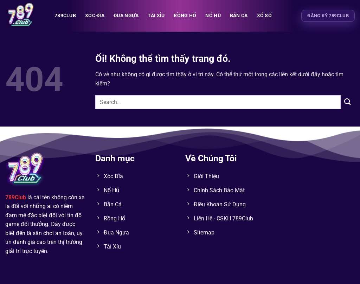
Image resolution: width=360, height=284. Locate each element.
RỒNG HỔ (185, 16)
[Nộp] (348, 102)
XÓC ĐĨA (94, 16)
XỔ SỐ (264, 16)
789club (65, 16)
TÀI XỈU (156, 16)
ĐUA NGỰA (126, 16)
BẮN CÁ (239, 16)
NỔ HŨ (212, 16)
